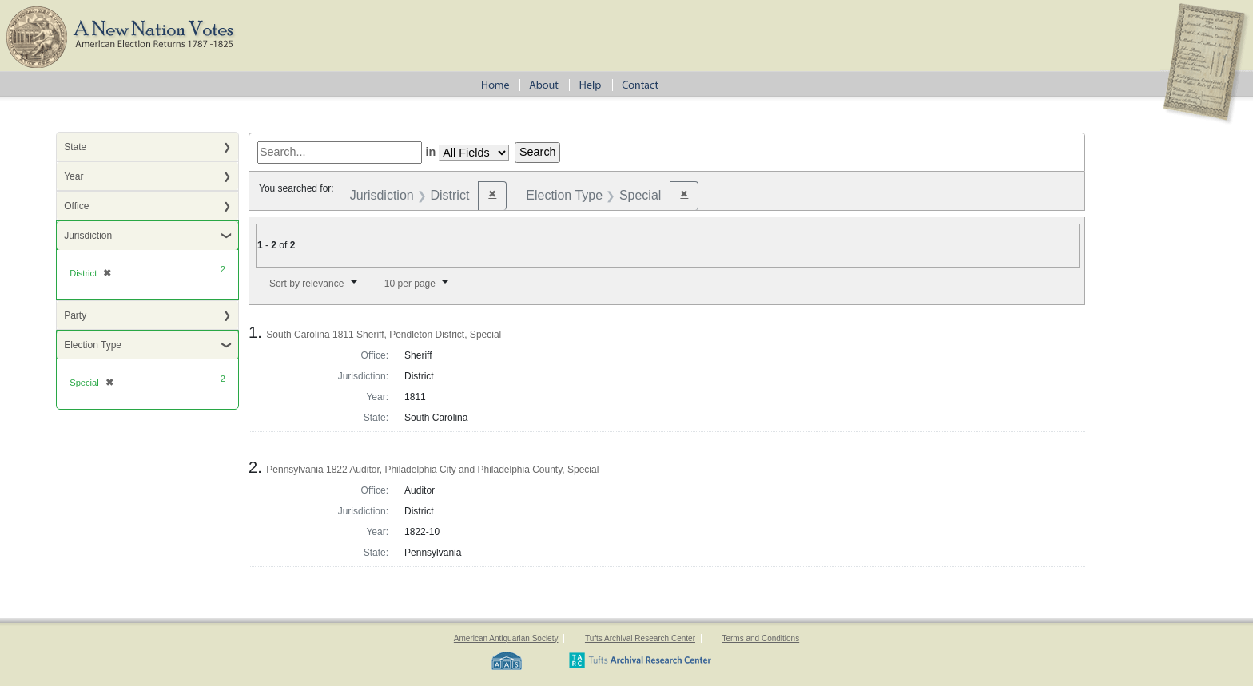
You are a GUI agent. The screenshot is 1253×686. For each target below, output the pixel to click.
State (75, 147)
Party (75, 315)
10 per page (410, 283)
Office (76, 206)
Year (73, 176)
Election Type (92, 345)
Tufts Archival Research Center (640, 638)
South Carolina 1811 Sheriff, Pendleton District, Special (383, 334)
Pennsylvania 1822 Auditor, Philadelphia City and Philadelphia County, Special (432, 469)
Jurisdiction (88, 235)
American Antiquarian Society (506, 638)
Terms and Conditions (760, 638)
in (430, 151)
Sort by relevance (306, 283)
